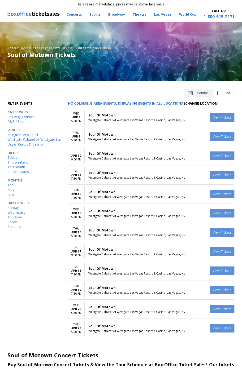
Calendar (198, 93)
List (223, 93)
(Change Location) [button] (201, 103)
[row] (151, 117)
